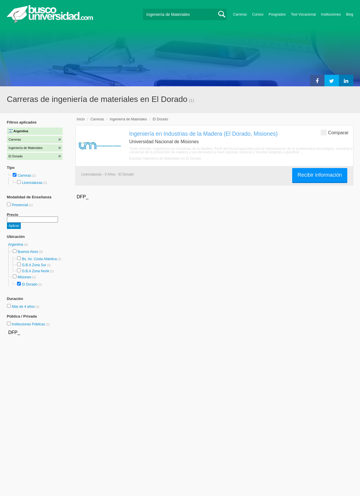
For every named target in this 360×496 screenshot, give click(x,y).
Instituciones (331, 14)
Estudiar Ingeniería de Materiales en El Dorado (165, 158)
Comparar (334, 132)
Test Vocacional (303, 14)
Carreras (240, 14)
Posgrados (277, 14)
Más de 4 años (24, 307)
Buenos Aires (28, 252)
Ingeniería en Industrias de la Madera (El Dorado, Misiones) (203, 133)
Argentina (16, 245)
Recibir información (319, 175)
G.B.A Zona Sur (34, 265)
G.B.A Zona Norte (35, 271)
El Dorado (29, 284)
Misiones (24, 277)
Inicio (81, 119)
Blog (349, 14)
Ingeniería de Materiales (128, 119)
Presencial (20, 205)
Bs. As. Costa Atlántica (39, 259)
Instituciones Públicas (31, 324)
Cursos (257, 14)
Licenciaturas (32, 183)
